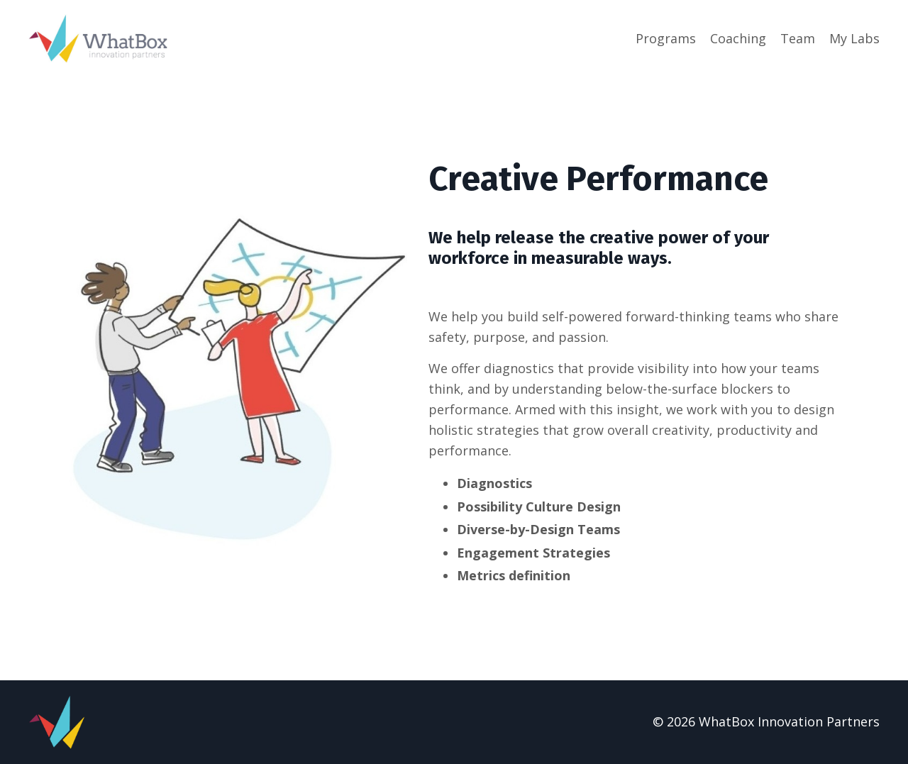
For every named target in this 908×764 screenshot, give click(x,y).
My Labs (854, 38)
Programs (666, 38)
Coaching (738, 38)
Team (797, 38)
